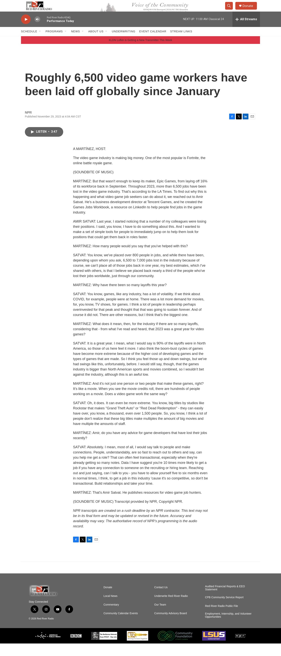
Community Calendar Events (120, 625)
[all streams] (246, 28)
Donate (250, 10)
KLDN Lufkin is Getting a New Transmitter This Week (140, 52)
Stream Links (181, 40)
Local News (110, 608)
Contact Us (160, 599)
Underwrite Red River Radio (171, 608)
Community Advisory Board (170, 625)
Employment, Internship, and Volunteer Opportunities (228, 628)
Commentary (111, 617)
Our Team (160, 617)
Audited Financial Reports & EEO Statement (225, 600)
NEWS (75, 40)
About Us (95, 40)
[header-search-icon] (231, 10)
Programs (54, 40)
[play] (26, 28)
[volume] (37, 28)
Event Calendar (152, 40)
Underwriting (123, 40)
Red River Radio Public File (221, 618)
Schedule (29, 40)
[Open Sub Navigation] (40, 40)
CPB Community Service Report (224, 609)
